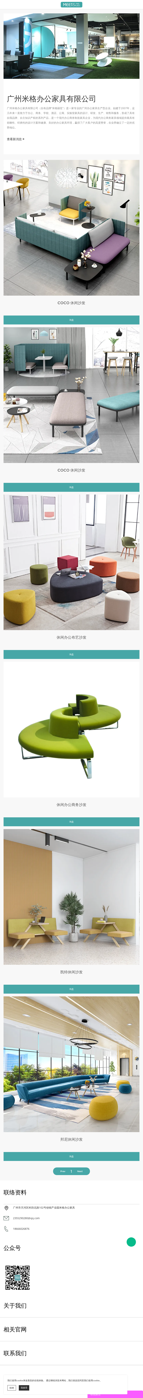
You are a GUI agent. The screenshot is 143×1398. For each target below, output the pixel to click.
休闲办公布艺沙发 (71, 637)
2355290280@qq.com (26, 1218)
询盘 (71, 319)
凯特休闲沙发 (71, 972)
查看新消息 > (15, 139)
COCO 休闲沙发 (71, 303)
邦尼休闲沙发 (71, 1139)
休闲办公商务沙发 (71, 804)
